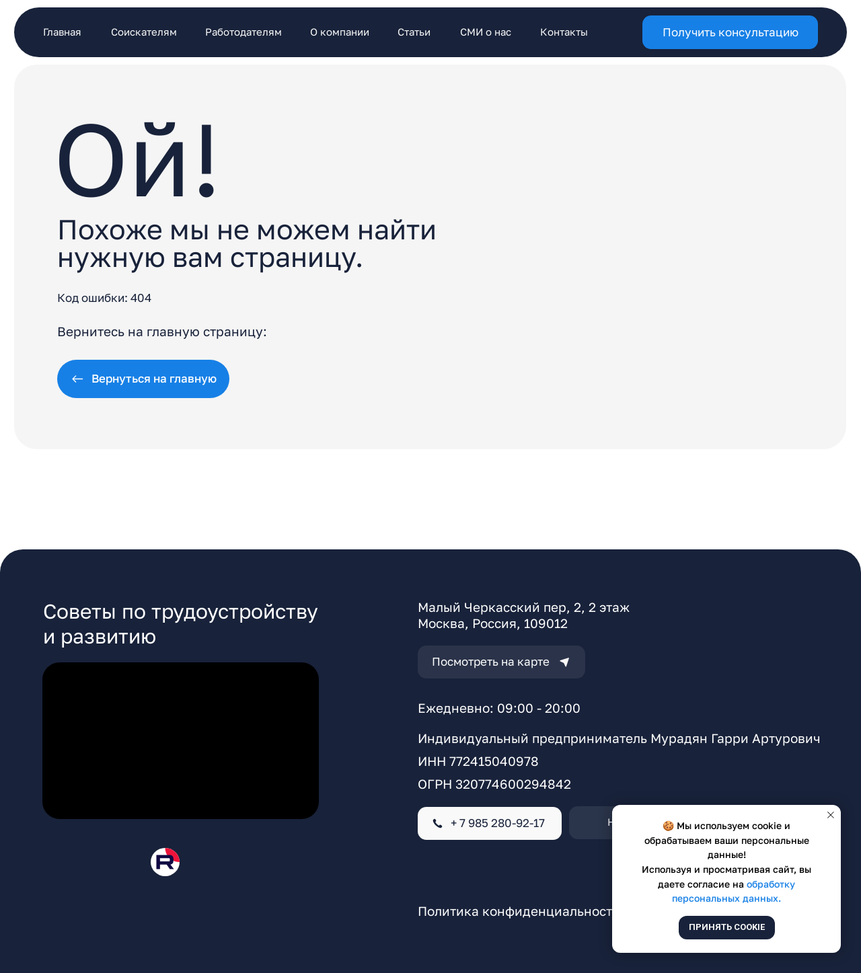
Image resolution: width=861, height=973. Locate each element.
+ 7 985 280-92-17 (498, 823)
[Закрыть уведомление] (830, 815)
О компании (339, 32)
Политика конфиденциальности (519, 911)
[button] (730, 31)
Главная (62, 32)
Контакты (564, 32)
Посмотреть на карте (491, 661)
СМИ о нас (485, 32)
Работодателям (243, 32)
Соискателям (144, 32)
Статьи (414, 32)
